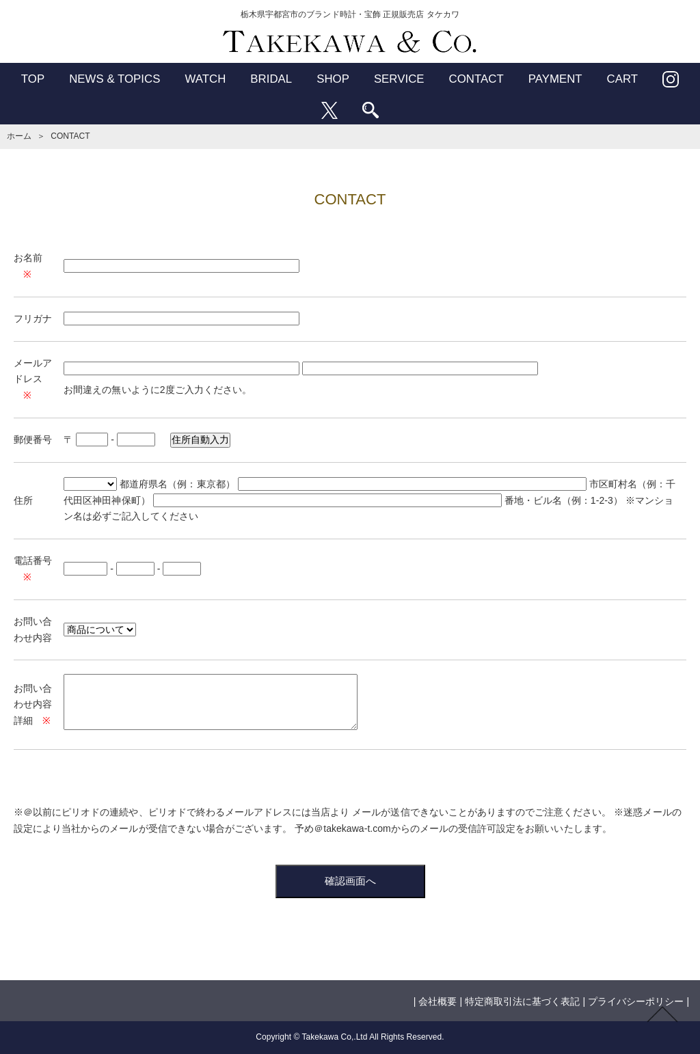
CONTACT (476, 78)
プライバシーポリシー (636, 1001)
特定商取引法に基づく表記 (522, 1001)
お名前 (28, 257)
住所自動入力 (200, 439)
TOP (32, 78)
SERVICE (399, 78)
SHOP (333, 78)
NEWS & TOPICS (114, 78)
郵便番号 (33, 439)
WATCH (205, 78)
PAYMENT (555, 78)
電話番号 (33, 560)
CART (622, 78)
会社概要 (437, 1001)
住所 (23, 500)
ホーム (19, 136)
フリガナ (33, 318)
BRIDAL (271, 78)
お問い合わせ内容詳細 (33, 705)
